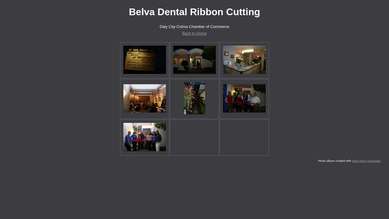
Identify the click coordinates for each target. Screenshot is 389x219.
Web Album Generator (366, 160)
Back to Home (194, 33)
